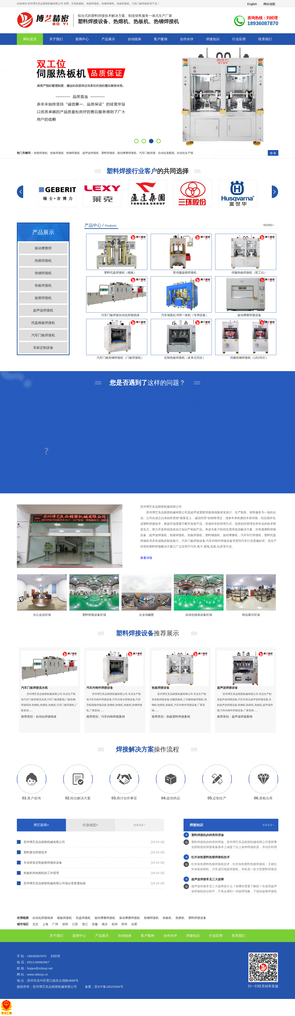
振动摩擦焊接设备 (249, 315)
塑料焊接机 (108, 152)
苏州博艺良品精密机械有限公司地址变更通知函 (55, 883)
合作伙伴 (186, 39)
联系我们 (265, 39)
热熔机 (180, 917)
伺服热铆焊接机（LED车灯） (249, 357)
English (252, 4)
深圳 (65, 924)
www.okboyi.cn (37, 974)
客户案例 (160, 39)
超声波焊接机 (90, 152)
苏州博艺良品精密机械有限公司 (44, 842)
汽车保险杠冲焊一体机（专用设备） (184, 315)
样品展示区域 (251, 614)
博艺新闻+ (41, 825)
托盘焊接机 (83, 917)
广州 (55, 924)
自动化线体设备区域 (198, 614)
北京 (35, 924)
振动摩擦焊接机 (127, 152)
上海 (45, 924)
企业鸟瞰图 (146, 614)
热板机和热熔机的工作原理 (41, 873)
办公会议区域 (42, 614)
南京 (105, 924)
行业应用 (239, 39)
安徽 (95, 924)
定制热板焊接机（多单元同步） (184, 357)
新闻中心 (82, 39)
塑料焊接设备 (197, 917)
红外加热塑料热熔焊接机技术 (210, 858)
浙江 (85, 924)
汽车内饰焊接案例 (113, 716)
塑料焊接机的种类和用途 (207, 836)
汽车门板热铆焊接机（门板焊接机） (120, 357)
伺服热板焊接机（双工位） (249, 272)
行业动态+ (90, 825)
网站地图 (269, 4)
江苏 (75, 924)
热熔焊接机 (41, 152)
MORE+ (268, 225)
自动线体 (134, 39)
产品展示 (108, 39)
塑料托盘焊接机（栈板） (120, 272)
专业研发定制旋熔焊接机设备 (43, 862)
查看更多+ (139, 825)
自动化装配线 (166, 152)
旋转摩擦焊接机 (105, 917)
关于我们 (56, 39)
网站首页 (30, 39)
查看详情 (146, 558)
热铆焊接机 (73, 152)
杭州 (115, 924)
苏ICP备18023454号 (108, 986)
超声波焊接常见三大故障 (207, 880)
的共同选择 (147, 171)
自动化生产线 (185, 152)
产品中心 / (100, 225)
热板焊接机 (57, 152)
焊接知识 (213, 39)
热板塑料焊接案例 (178, 716)
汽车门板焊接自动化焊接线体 (120, 315)
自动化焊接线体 (46, 716)
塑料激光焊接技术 (35, 852)
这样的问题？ (147, 382)
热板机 (167, 917)
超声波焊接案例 (242, 716)
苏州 (124, 924)
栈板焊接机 (64, 917)
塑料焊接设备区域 (94, 614)
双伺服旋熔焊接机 (185, 272)
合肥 (134, 924)
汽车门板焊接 (147, 152)
